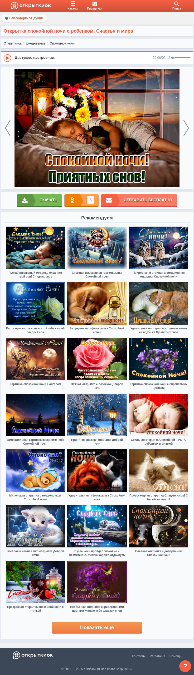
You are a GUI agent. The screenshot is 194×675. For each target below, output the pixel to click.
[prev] (7, 128)
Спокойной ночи (62, 43)
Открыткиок (13, 43)
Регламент (157, 656)
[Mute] (172, 58)
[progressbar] (182, 58)
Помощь (175, 656)
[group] (97, 57)
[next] (186, 128)
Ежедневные (35, 43)
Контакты (138, 656)
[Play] (7, 58)
